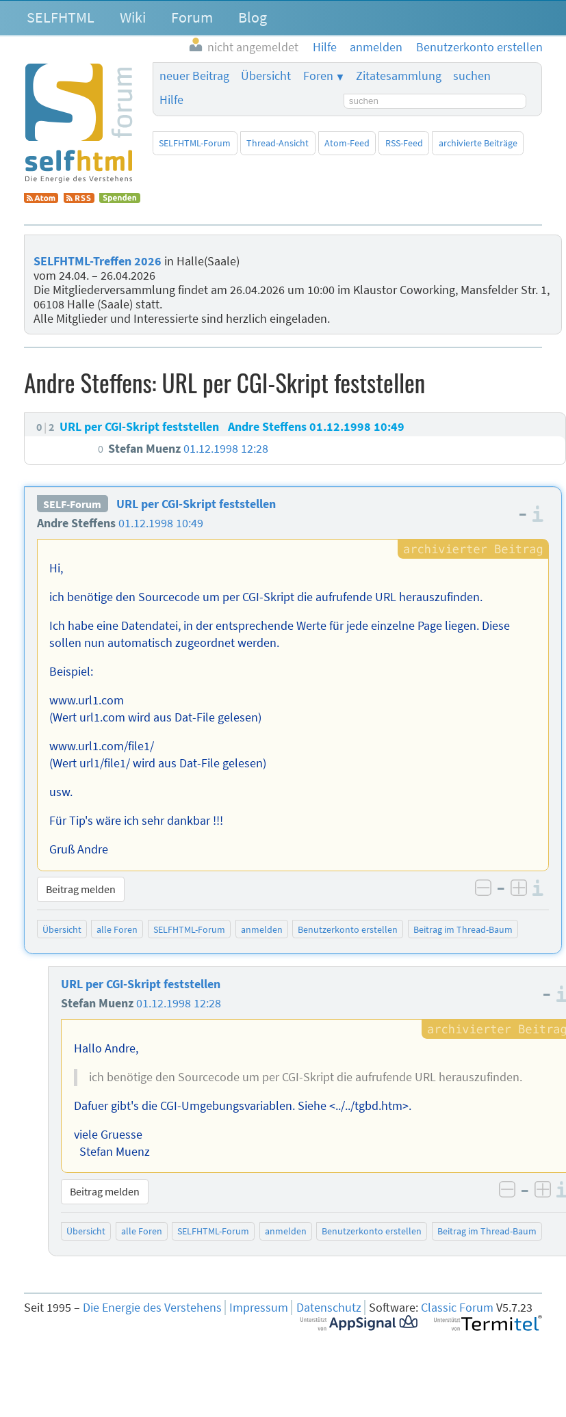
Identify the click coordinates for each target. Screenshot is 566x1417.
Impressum (258, 1307)
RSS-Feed (404, 143)
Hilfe (171, 99)
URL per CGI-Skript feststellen (196, 504)
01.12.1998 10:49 (160, 523)
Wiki (133, 17)
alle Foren (117, 929)
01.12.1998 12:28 (178, 1003)
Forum (192, 17)
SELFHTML (60, 17)
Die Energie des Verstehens (152, 1307)
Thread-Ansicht (277, 143)
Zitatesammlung (398, 75)
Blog (252, 17)
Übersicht (266, 75)
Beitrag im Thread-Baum (463, 929)
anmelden (262, 929)
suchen (472, 75)
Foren (318, 75)
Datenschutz (328, 1307)
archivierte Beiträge (478, 143)
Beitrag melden (81, 889)
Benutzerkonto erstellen (348, 929)
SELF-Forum (72, 504)
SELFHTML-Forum (195, 143)
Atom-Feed (347, 143)
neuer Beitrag (194, 75)
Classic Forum (457, 1307)
